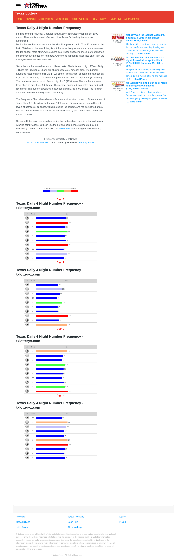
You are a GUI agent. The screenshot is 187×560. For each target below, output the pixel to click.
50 (32, 142)
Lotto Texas (62, 19)
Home (19, 19)
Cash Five (116, 19)
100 (37, 142)
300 (42, 142)
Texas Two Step (79, 19)
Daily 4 (104, 19)
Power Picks (65, 128)
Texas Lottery (26, 13)
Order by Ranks (86, 142)
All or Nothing (131, 19)
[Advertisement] (60, 165)
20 (28, 142)
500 (47, 142)
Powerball (30, 19)
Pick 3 (94, 19)
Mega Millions (45, 19)
